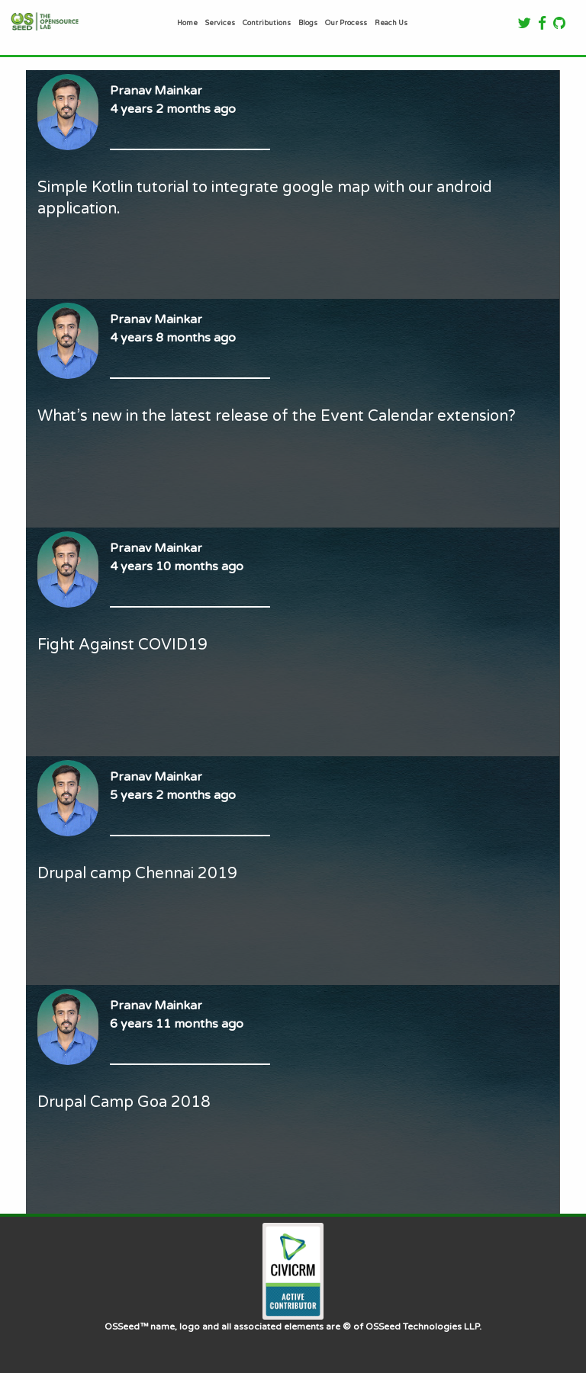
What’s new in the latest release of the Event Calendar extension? (276, 416)
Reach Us (391, 22)
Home (187, 22)
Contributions (267, 22)
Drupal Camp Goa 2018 (124, 1102)
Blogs (307, 22)
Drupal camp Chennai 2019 (137, 874)
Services (220, 22)
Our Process (346, 22)
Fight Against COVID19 (122, 645)
